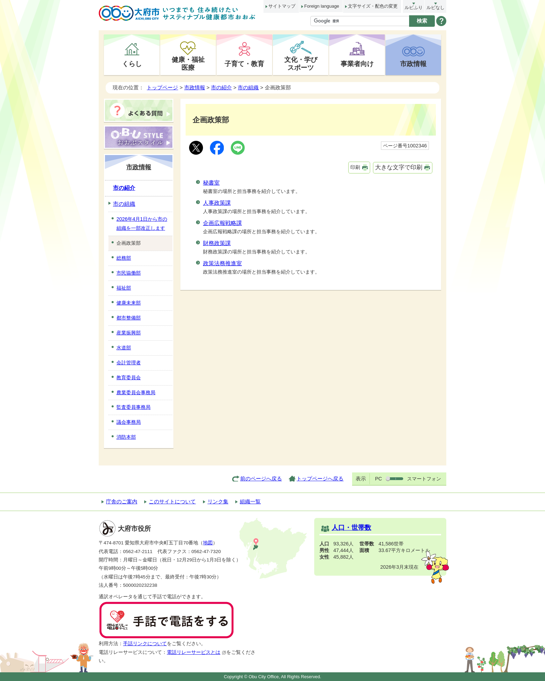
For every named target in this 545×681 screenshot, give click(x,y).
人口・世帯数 (351, 527)
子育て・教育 (244, 63)
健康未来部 (128, 303)
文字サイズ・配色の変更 (373, 6)
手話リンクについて (145, 643)
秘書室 (211, 183)
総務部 (123, 258)
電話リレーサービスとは (196, 652)
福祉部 (123, 288)
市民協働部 (128, 273)
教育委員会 (128, 377)
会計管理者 (128, 362)
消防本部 (126, 437)
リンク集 (218, 501)
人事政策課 (217, 203)
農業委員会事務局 (135, 392)
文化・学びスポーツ (300, 63)
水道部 (123, 347)
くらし (132, 63)
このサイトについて (172, 501)
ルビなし (435, 7)
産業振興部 (128, 332)
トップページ (162, 87)
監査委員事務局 (133, 407)
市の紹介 (221, 87)
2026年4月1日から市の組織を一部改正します (141, 223)
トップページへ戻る (319, 478)
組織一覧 (250, 501)
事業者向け (357, 63)
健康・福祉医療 (188, 63)
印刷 (355, 167)
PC (378, 478)
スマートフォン (424, 478)
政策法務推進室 (222, 263)
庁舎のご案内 (121, 501)
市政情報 (413, 63)
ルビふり (414, 7)
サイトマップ (281, 6)
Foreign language (321, 6)
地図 (208, 542)
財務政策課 (217, 243)
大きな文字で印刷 (398, 167)
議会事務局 (128, 422)
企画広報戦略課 (222, 223)
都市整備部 (128, 318)
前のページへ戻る (261, 478)
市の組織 (248, 87)
